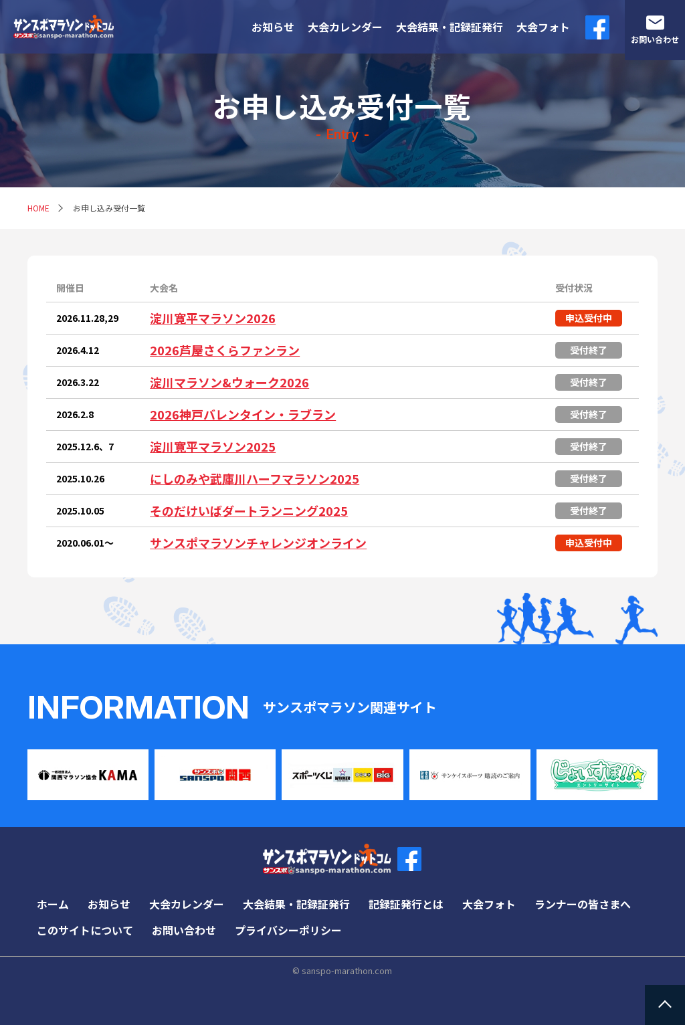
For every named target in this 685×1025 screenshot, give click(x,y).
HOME (38, 207)
